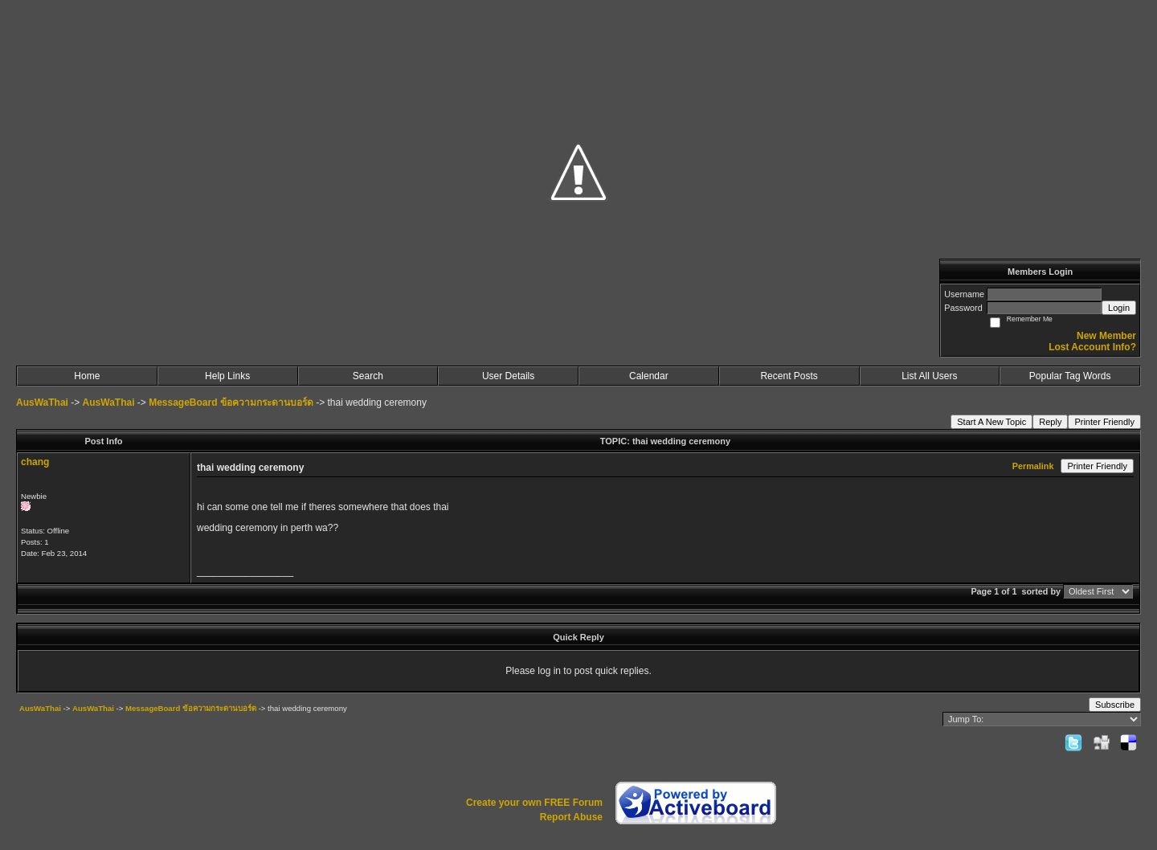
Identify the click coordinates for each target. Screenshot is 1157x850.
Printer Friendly (1104, 422)
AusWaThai (42, 402)
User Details (508, 376)
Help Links (227, 376)
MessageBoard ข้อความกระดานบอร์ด (231, 402)
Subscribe (1115, 704)
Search (368, 376)
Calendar (648, 376)
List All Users (929, 376)
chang (35, 462)
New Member (1106, 335)
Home (87, 376)
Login (1119, 308)
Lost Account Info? (1092, 347)
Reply (1050, 422)
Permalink (1033, 466)
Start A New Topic (991, 422)
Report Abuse (571, 817)
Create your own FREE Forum (534, 802)
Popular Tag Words (1070, 376)
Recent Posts (788, 376)
